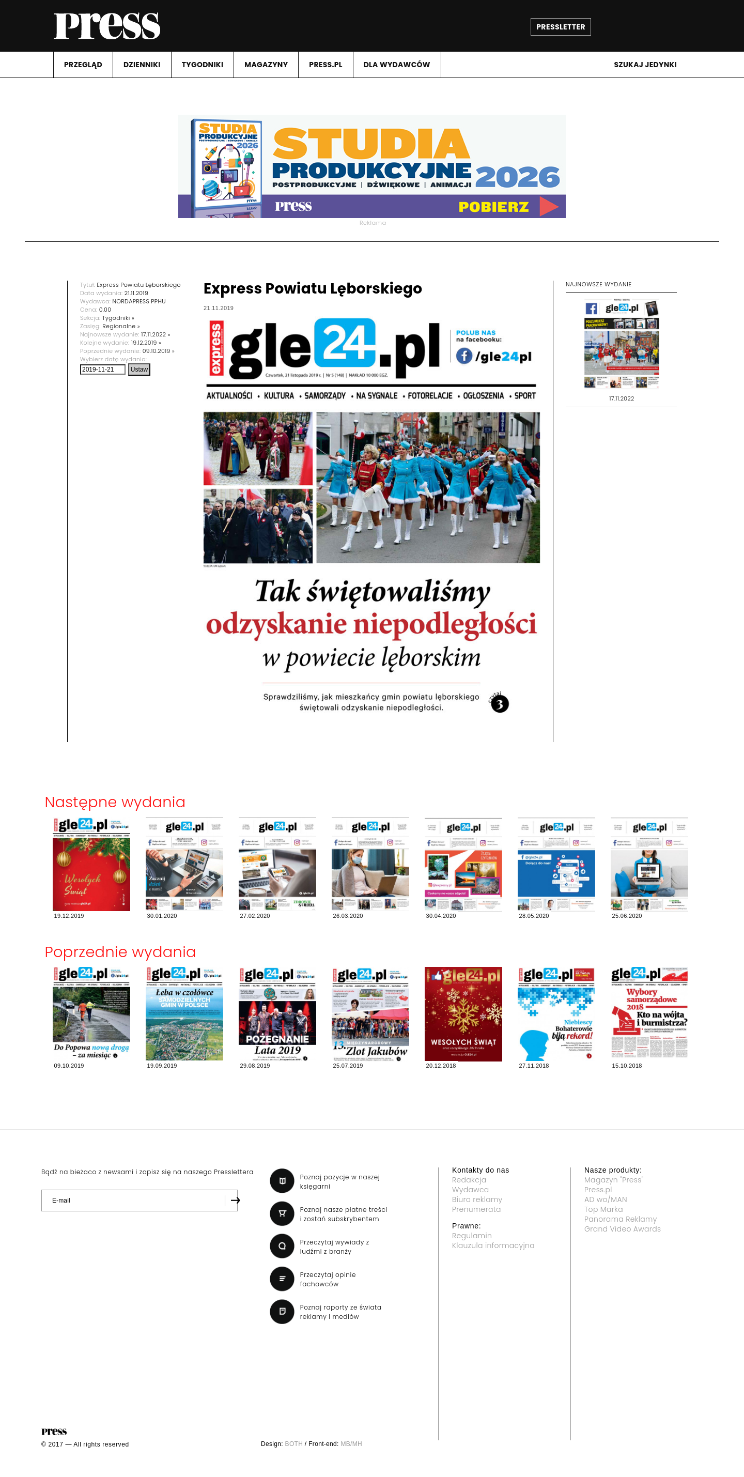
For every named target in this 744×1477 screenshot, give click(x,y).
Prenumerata (476, 1209)
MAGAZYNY (266, 64)
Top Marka (603, 1209)
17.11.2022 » (156, 334)
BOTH (294, 1444)
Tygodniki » (118, 318)
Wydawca (470, 1189)
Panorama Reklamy (620, 1219)
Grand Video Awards (622, 1229)
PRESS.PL (325, 64)
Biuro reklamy (477, 1199)
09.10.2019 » (159, 351)
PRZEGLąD (83, 64)
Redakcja (469, 1180)
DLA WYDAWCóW (397, 64)
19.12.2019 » (146, 343)
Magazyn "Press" (614, 1180)
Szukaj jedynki (645, 64)
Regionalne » (121, 326)
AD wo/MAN (605, 1199)
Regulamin (472, 1235)
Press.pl (598, 1189)
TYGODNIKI (203, 64)
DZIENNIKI (142, 64)
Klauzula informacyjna (493, 1245)
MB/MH (351, 1444)
